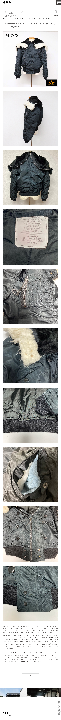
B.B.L (8, 2)
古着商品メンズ (9, 18)
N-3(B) (9, 653)
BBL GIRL (59, 713)
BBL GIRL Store (59, 710)
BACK (30, 675)
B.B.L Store (59, 702)
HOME (4, 18)
